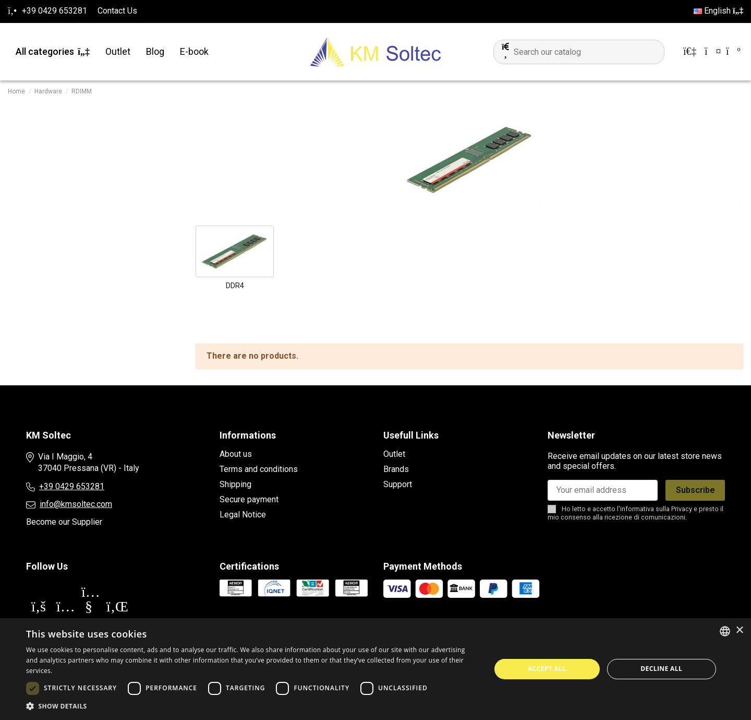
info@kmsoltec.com (76, 504)
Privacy (681, 509)
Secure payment (249, 499)
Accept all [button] (547, 668)
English (718, 11)
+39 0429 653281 (71, 486)
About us (236, 454)
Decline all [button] (661, 668)
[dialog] (375, 669)
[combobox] (725, 631)
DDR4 (235, 285)
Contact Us (117, 11)
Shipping (235, 484)
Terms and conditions (259, 469)
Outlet (394, 454)
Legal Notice (243, 515)
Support (397, 484)
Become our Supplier (64, 522)
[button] (251, 706)
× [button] (739, 630)
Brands (396, 469)
